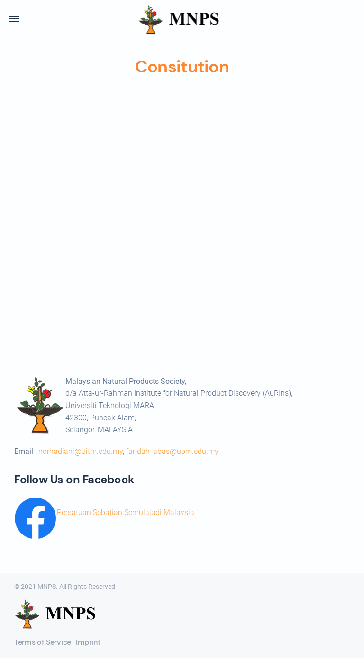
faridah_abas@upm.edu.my (172, 451)
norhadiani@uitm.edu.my (80, 451)
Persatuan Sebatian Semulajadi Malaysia (125, 512)
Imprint (88, 642)
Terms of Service (42, 642)
